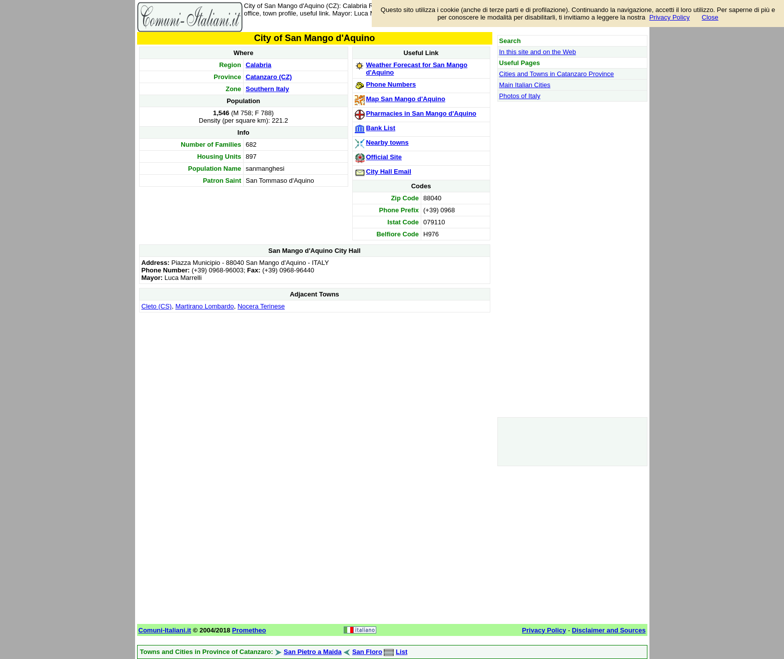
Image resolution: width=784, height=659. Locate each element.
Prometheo (249, 630)
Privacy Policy (669, 17)
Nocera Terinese (261, 306)
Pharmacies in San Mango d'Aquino (421, 113)
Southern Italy (267, 89)
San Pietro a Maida (313, 651)
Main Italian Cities (525, 85)
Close (710, 17)
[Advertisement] (314, 385)
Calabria (258, 65)
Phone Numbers (391, 84)
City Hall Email (388, 171)
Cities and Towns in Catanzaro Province (556, 74)
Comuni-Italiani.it (165, 630)
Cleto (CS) (157, 306)
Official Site (384, 157)
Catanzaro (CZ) (269, 77)
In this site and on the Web (537, 52)
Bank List (381, 128)
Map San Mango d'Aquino (405, 99)
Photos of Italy (519, 96)
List (401, 651)
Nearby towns (387, 142)
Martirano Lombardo (204, 306)
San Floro (367, 651)
